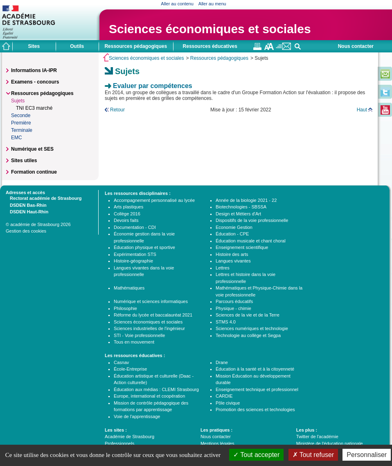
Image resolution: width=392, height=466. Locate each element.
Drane (222, 362)
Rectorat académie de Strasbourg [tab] (43, 198)
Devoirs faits (126, 220)
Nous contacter (356, 46)
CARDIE (224, 396)
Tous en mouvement (134, 341)
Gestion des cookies (26, 230)
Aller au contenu (177, 3)
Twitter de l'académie (317, 436)
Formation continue (34, 172)
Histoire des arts (232, 254)
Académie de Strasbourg (129, 436)
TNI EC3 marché (34, 108)
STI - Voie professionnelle (139, 335)
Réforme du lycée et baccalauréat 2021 (153, 314)
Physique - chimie (233, 308)
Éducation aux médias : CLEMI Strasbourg (156, 389)
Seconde (20, 115)
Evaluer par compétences (152, 85)
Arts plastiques (128, 206)
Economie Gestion (234, 227)
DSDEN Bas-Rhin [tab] (26, 205)
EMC (16, 137)
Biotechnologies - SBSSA (241, 206)
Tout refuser (313, 454)
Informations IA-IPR (34, 70)
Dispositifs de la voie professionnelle (252, 220)
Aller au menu (212, 3)
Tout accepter (256, 454)
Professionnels (119, 443)
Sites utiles (24, 160)
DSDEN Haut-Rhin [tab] (27, 211)
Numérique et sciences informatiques (151, 301)
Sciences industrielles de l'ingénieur (149, 328)
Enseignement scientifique (242, 247)
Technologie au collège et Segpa (248, 335)
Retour (117, 110)
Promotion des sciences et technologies (255, 409)
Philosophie (125, 308)
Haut (362, 110)
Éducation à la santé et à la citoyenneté (255, 368)
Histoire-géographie (133, 260)
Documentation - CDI (135, 227)
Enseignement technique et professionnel (257, 389)
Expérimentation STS (135, 254)
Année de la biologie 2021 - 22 (246, 200)
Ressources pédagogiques (219, 58)
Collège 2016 (127, 213)
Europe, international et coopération (149, 396)
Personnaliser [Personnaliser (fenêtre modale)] (367, 454)
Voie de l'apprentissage (137, 416)
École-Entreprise (130, 368)
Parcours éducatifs (234, 301)
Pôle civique (228, 402)
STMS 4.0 (226, 321)
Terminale (21, 130)
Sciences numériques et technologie (252, 328)
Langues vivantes (233, 260)
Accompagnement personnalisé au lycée (154, 200)
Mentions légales (217, 443)
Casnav (121, 362)
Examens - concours (35, 82)
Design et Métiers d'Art (238, 213)
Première (21, 123)
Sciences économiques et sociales (210, 29)
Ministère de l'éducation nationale (329, 443)
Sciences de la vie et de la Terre (247, 314)
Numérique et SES (32, 149)
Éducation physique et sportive (144, 247)
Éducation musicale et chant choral (251, 240)
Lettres (223, 267)
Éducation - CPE (232, 233)
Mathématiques (129, 287)
